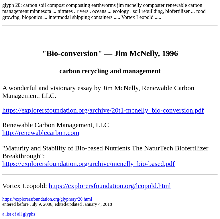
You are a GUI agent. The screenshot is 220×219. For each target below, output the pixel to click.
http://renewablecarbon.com (40, 132)
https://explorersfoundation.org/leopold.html (110, 185)
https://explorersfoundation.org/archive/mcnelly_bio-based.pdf (88, 163)
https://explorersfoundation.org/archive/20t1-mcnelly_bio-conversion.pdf (103, 110)
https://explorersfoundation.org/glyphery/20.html (47, 199)
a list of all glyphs (18, 214)
